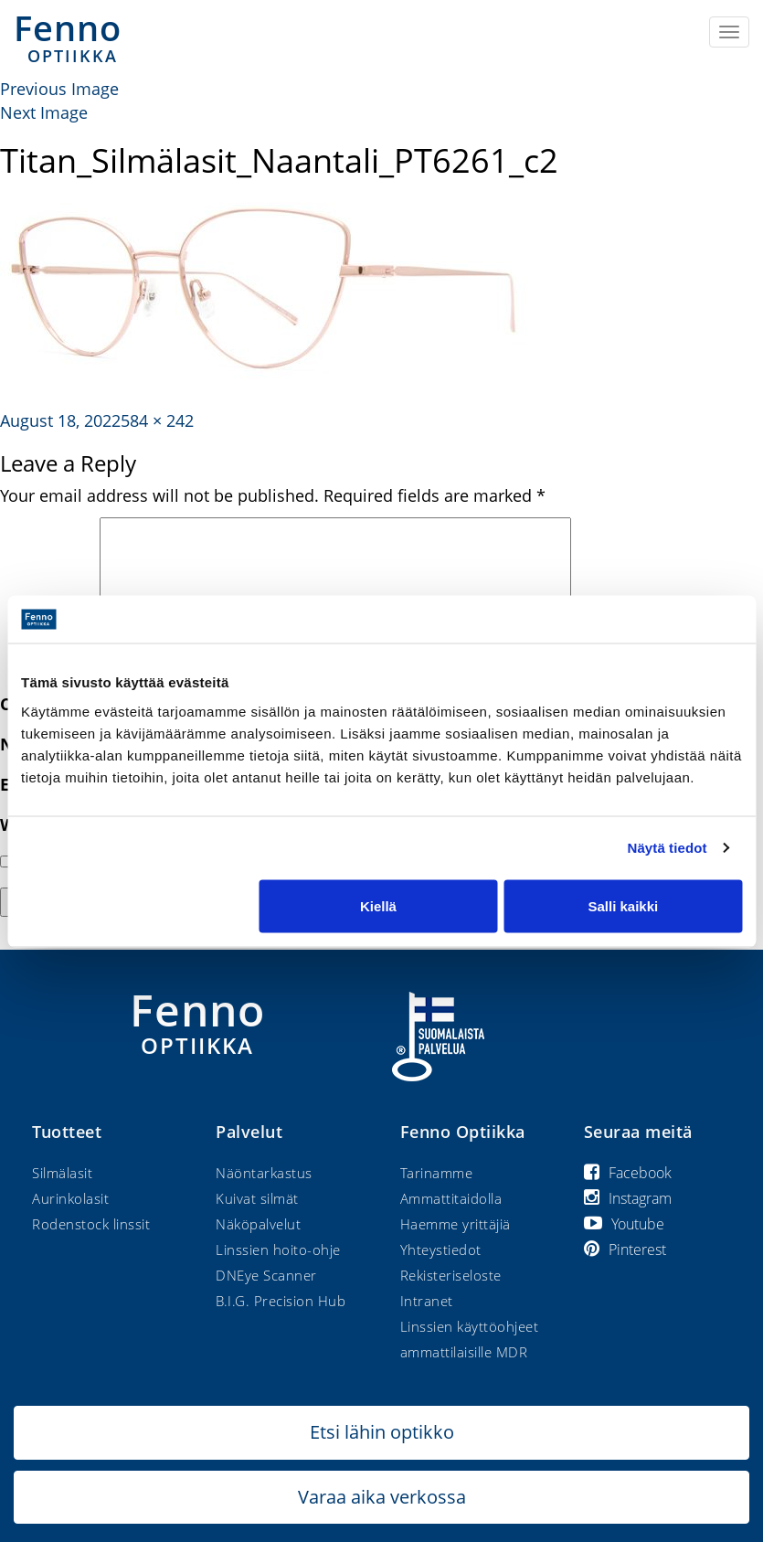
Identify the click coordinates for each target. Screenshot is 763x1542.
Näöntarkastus (264, 1173)
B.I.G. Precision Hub (280, 1301)
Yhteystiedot (441, 1249)
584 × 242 (157, 420)
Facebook (628, 1173)
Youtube (624, 1224)
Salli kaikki (623, 905)
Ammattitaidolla (451, 1198)
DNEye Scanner (266, 1275)
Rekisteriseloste (451, 1275)
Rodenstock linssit (91, 1224)
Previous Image (59, 89)
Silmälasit (62, 1173)
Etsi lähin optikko (382, 1432)
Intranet (426, 1301)
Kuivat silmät (257, 1198)
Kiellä (378, 905)
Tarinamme (436, 1173)
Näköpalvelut (258, 1224)
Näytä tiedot (667, 848)
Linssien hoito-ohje (278, 1249)
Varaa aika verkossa (382, 1496)
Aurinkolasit (70, 1198)
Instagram (628, 1198)
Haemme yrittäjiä (455, 1224)
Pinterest (625, 1249)
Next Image (44, 112)
